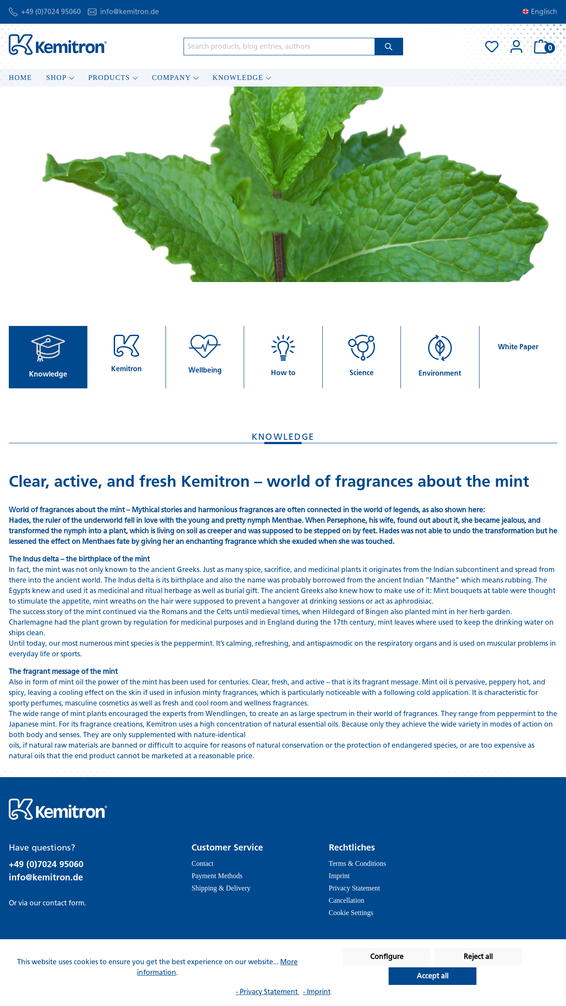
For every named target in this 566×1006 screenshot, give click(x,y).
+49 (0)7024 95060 (51, 11)
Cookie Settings (351, 912)
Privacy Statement (354, 888)
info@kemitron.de (129, 11)
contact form (63, 903)
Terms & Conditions (357, 863)
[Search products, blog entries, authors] (279, 46)
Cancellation (346, 900)
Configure (387, 956)
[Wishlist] (491, 46)
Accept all (432, 976)
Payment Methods (216, 875)
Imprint (339, 875)
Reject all (478, 956)
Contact (202, 863)
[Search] (389, 46)
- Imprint (317, 992)
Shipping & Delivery (220, 888)
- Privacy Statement (267, 992)
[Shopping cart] (543, 46)
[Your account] (516, 46)
